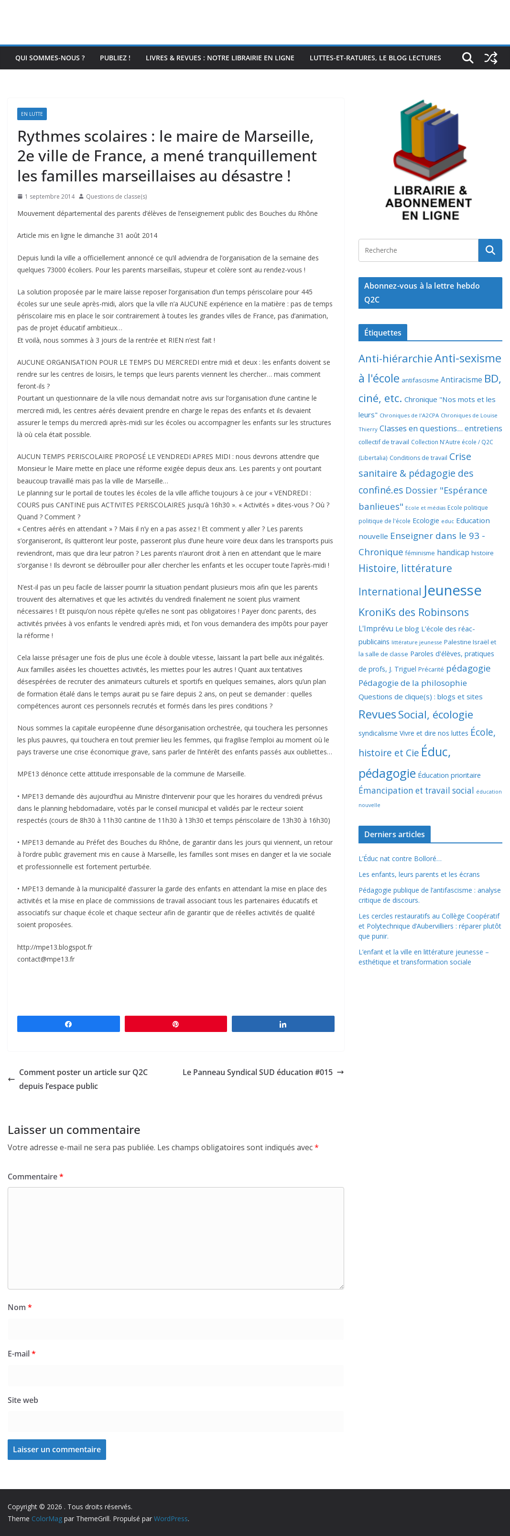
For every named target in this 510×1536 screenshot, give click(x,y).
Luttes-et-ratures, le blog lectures (375, 57)
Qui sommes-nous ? (50, 57)
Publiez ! (115, 57)
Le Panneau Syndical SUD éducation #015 (263, 1072)
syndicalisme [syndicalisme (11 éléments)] (378, 733)
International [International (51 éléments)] (390, 591)
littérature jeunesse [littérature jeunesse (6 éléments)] (416, 642)
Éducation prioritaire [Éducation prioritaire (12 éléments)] (449, 775)
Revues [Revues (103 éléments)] (377, 714)
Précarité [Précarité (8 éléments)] (431, 669)
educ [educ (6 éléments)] (447, 521)
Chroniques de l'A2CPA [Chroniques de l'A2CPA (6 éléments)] (409, 415)
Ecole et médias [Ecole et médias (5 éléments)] (425, 508)
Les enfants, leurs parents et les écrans (419, 874)
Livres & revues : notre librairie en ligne (220, 57)
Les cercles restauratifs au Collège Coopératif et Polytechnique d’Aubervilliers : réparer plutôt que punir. (429, 926)
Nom (20, 1307)
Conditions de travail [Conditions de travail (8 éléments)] (418, 458)
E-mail (22, 1353)
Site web (23, 1400)
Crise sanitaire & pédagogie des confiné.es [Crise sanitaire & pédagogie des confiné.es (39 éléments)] (416, 473)
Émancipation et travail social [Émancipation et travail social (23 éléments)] (416, 790)
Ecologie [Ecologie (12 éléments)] (425, 520)
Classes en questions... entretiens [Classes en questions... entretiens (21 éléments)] (441, 428)
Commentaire (36, 1176)
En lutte (32, 114)
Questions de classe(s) (116, 196)
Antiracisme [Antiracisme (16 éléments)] (461, 379)
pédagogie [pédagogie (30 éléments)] (468, 668)
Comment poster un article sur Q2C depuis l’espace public (78, 1079)
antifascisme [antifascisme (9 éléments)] (420, 380)
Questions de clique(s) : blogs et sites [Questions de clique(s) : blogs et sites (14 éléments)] (420, 696)
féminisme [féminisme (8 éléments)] (420, 553)
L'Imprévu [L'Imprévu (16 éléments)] (375, 628)
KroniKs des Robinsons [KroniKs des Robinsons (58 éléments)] (413, 612)
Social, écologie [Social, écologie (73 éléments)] (435, 714)
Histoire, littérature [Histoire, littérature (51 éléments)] (405, 568)
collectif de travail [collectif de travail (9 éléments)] (383, 441)
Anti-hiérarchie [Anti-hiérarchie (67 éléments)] (395, 358)
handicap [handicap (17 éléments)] (453, 552)
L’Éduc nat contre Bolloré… (400, 858)
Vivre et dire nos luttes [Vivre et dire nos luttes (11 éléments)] (434, 733)
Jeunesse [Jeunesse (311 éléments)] (452, 590)
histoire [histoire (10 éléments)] (482, 553)
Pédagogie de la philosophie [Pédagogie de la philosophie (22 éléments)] (412, 682)
